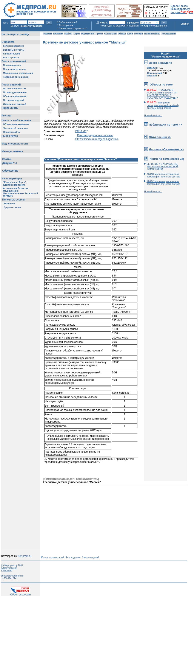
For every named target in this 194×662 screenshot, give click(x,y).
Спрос (76, 33)
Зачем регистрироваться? (73, 28)
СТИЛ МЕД (81, 131)
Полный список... (153, 115)
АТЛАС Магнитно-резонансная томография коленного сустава (163, 175)
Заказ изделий (90, 557)
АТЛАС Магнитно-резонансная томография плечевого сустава (163, 182)
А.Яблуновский (9, 568)
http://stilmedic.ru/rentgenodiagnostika (97, 139)
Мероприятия (88, 33)
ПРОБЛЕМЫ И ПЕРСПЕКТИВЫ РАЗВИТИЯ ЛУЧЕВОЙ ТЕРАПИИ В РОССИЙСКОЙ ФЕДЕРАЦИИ (162, 94)
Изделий (152, 68)
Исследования (168, 33)
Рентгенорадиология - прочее (95, 135)
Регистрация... (67, 25)
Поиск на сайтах (152, 33)
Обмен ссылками (20, 593)
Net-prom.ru (24, 556)
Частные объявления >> (166, 149)
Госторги (138, 33)
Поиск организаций (52, 557)
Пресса (99, 33)
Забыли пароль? (68, 22)
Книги (130, 33)
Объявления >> (160, 137)
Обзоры (122, 33)
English (185, 23)
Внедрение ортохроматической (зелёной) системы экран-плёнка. (163, 105)
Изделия (47, 33)
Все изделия (73, 557)
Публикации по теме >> (165, 124)
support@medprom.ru (12, 575)
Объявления (110, 33)
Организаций (154, 73)
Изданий (152, 75)
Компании (58, 33)
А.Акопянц (6, 570)
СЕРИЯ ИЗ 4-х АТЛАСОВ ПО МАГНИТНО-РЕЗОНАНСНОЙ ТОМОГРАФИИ (162, 166)
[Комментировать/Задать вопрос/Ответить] (71, 478)
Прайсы (68, 33)
